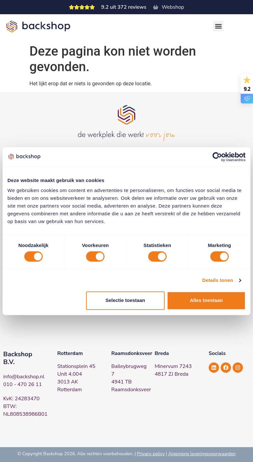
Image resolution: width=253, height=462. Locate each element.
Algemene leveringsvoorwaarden (202, 454)
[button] (218, 26)
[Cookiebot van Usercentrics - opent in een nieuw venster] (217, 157)
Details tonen (217, 280)
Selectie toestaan (125, 300)
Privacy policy (151, 454)
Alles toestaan (206, 300)
